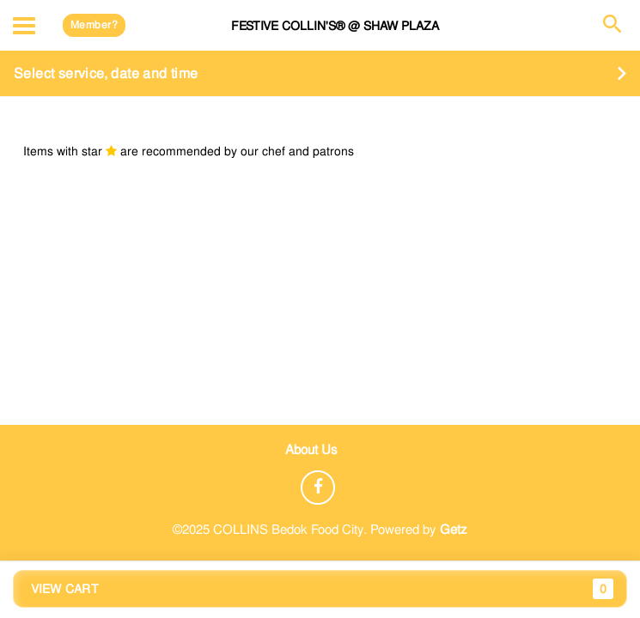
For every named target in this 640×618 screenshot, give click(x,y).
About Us (311, 449)
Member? (94, 25)
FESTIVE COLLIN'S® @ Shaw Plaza (335, 25)
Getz (453, 529)
